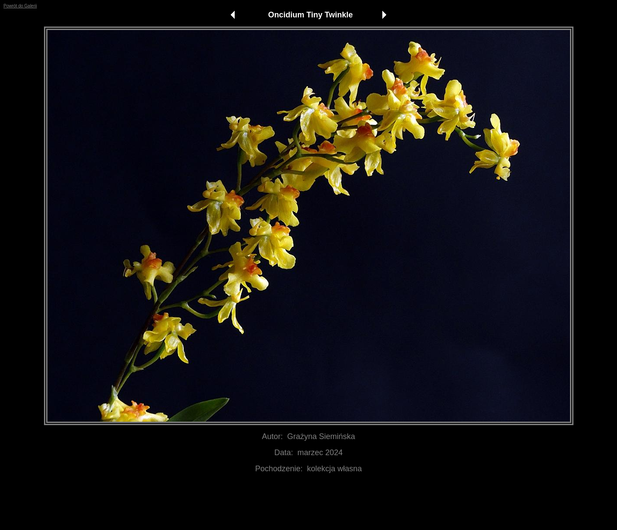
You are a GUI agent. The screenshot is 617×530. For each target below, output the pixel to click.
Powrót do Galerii (20, 5)
